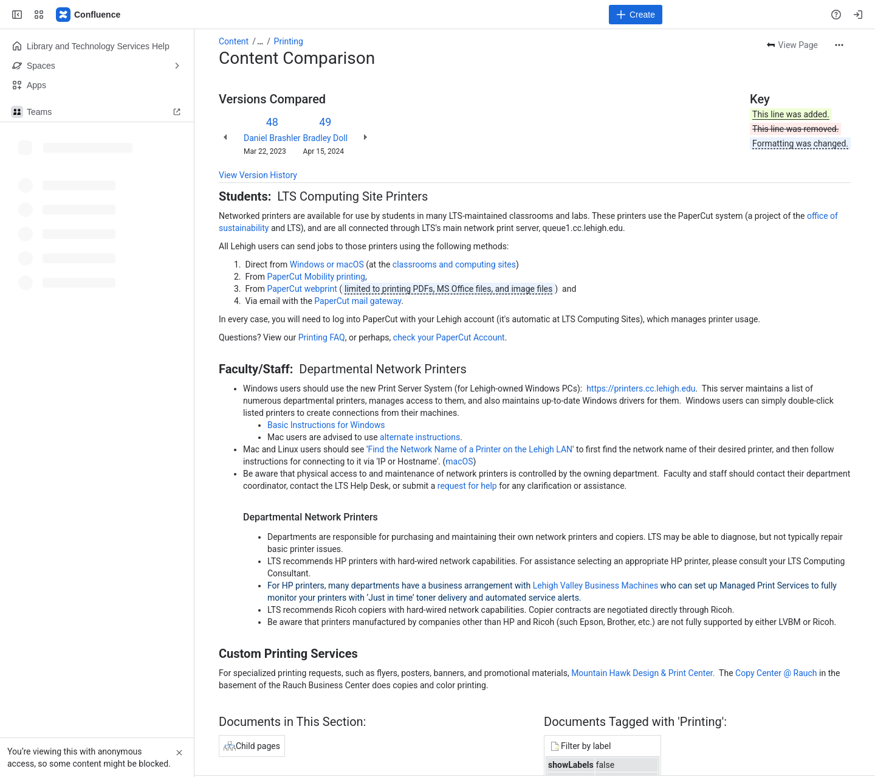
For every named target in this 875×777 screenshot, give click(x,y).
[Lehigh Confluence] (88, 14)
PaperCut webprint (302, 289)
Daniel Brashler (272, 138)
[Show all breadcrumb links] (260, 41)
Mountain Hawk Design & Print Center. (643, 673)
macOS (459, 461)
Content (234, 41)
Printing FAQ (321, 337)
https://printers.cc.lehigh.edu (640, 388)
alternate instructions (420, 437)
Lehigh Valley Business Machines (595, 585)
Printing (288, 41)
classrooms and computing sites (454, 264)
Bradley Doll (325, 138)
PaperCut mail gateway (357, 301)
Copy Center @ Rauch (776, 673)
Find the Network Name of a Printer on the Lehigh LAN (470, 449)
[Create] (635, 14)
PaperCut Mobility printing (316, 276)
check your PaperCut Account (449, 337)
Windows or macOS (327, 264)
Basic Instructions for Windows (326, 425)
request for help (467, 486)
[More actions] (839, 45)
